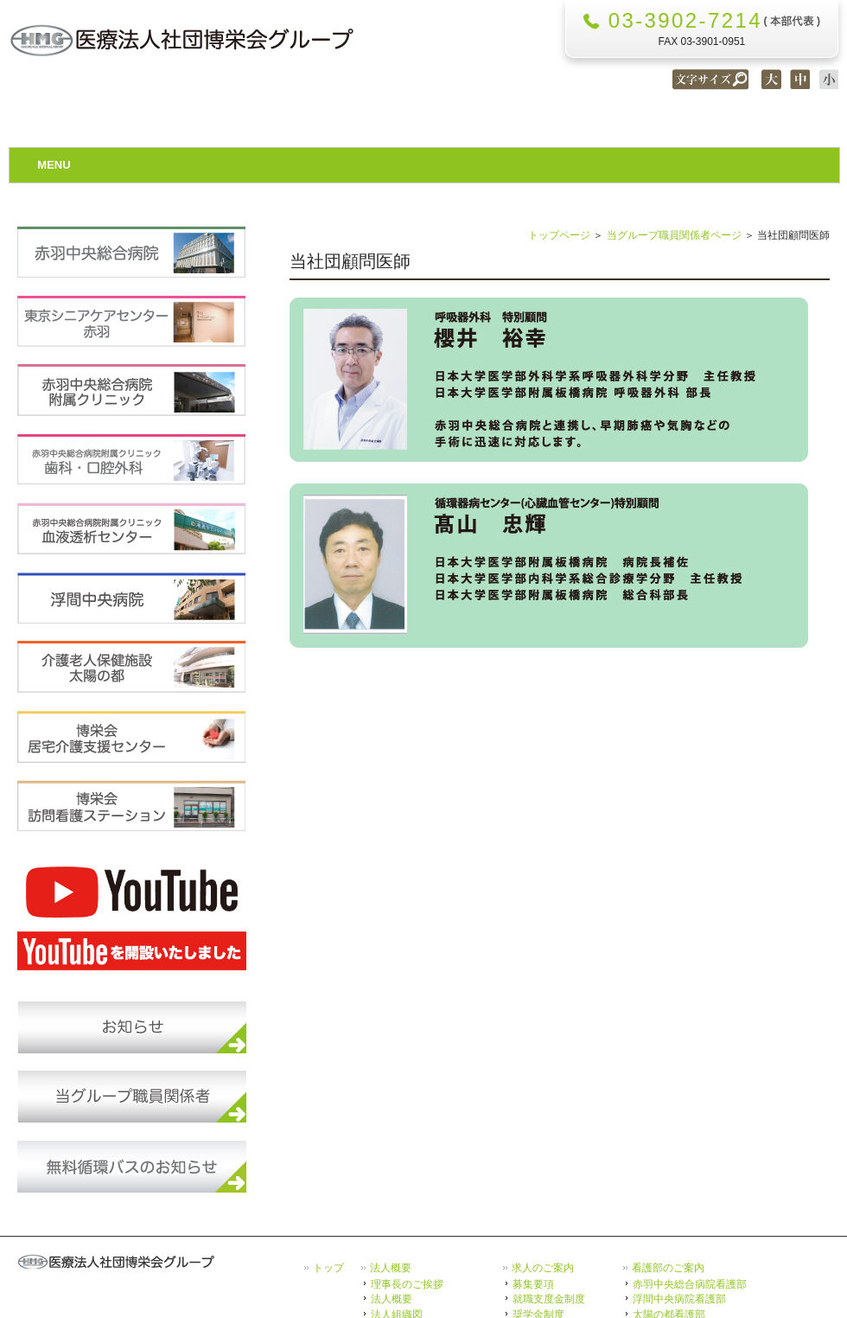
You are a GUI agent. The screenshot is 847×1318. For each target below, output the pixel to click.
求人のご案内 (543, 1268)
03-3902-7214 (685, 20)
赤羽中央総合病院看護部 (690, 1283)
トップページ (559, 234)
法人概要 (390, 1268)
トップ (328, 1268)
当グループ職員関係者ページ (674, 234)
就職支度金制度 (549, 1298)
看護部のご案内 (668, 1268)
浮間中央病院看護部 (679, 1298)
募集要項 (533, 1283)
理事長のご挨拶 (407, 1283)
